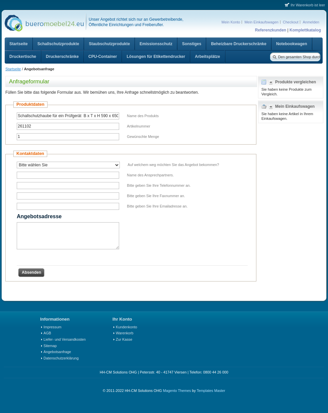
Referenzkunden (270, 30)
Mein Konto (231, 22)
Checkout (290, 22)
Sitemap (50, 346)
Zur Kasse (124, 339)
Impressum (52, 327)
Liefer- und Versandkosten (65, 339)
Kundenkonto (126, 327)
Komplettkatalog (305, 30)
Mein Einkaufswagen (261, 22)
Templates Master (211, 391)
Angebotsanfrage (57, 352)
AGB (47, 333)
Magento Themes (177, 391)
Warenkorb (124, 333)
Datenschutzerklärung (61, 358)
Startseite (13, 69)
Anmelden (311, 22)
